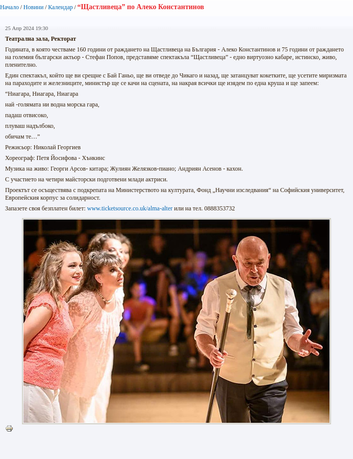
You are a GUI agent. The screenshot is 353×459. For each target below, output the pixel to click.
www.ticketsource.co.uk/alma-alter (129, 208)
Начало (9, 7)
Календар (60, 7)
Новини (33, 7)
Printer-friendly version (11, 429)
